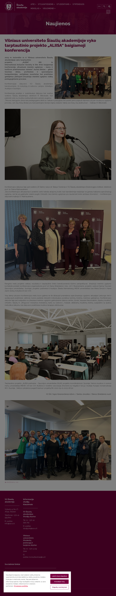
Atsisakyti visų (59, 581)
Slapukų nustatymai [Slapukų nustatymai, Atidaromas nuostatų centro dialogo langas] (59, 587)
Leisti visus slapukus (59, 576)
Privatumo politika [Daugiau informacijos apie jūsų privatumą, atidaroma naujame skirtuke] (21, 586)
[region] (37, 581)
